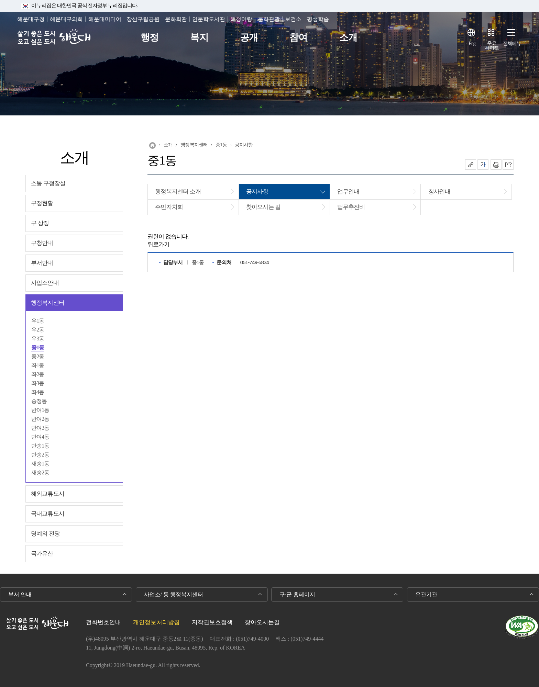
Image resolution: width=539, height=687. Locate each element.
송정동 (39, 401)
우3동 (37, 338)
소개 (348, 37)
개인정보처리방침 (156, 622)
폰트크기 (482, 164)
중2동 (37, 356)
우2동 (37, 330)
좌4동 (37, 392)
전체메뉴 (512, 43)
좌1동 (37, 365)
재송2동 (40, 472)
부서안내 (42, 263)
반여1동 (40, 410)
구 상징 (40, 223)
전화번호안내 (103, 622)
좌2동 (37, 374)
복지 (199, 37)
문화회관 (176, 19)
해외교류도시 (47, 494)
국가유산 (42, 553)
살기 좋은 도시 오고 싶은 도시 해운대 (54, 37)
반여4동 (40, 437)
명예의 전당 (45, 533)
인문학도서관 (208, 19)
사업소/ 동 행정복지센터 (173, 594)
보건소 (293, 19)
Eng (472, 43)
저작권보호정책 (212, 622)
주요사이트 (492, 45)
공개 (249, 37)
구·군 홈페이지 (297, 594)
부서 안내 (20, 594)
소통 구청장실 (48, 183)
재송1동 (40, 463)
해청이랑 (241, 19)
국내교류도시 (47, 513)
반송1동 (40, 446)
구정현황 (42, 203)
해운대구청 (31, 19)
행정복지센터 (47, 303)
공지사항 (244, 144)
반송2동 (40, 455)
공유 (470, 164)
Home (152, 145)
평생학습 (318, 19)
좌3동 (37, 383)
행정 (149, 37)
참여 (298, 37)
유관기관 (426, 594)
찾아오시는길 (262, 622)
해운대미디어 (104, 19)
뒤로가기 (158, 244)
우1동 (37, 321)
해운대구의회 (66, 19)
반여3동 (40, 428)
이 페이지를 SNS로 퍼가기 (508, 164)
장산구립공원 (143, 19)
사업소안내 (45, 283)
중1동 (37, 347)
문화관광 (269, 19)
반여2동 (40, 419)
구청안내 (42, 243)
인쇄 (496, 164)
